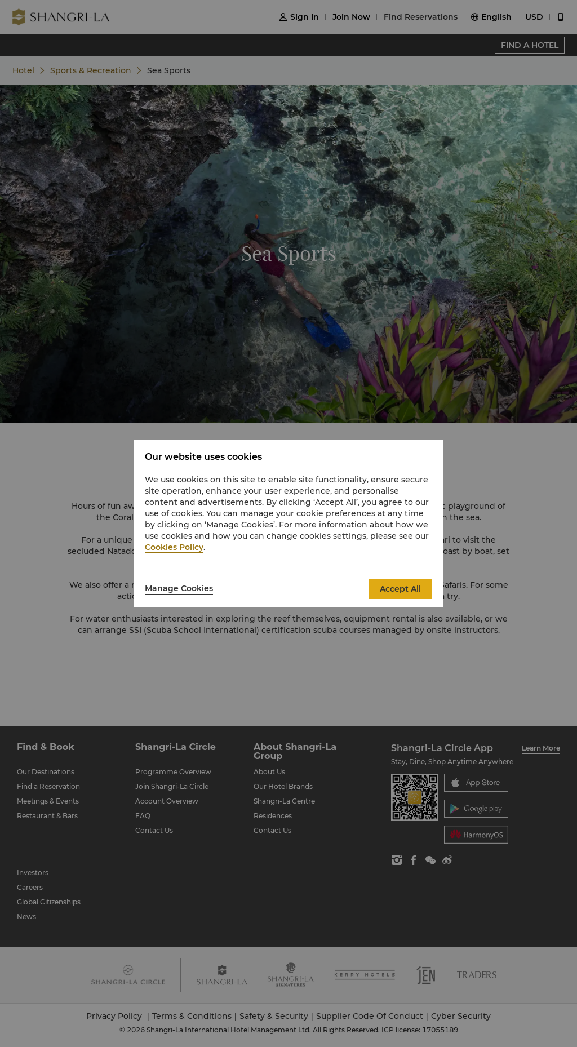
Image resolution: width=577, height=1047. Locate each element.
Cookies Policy (174, 547)
